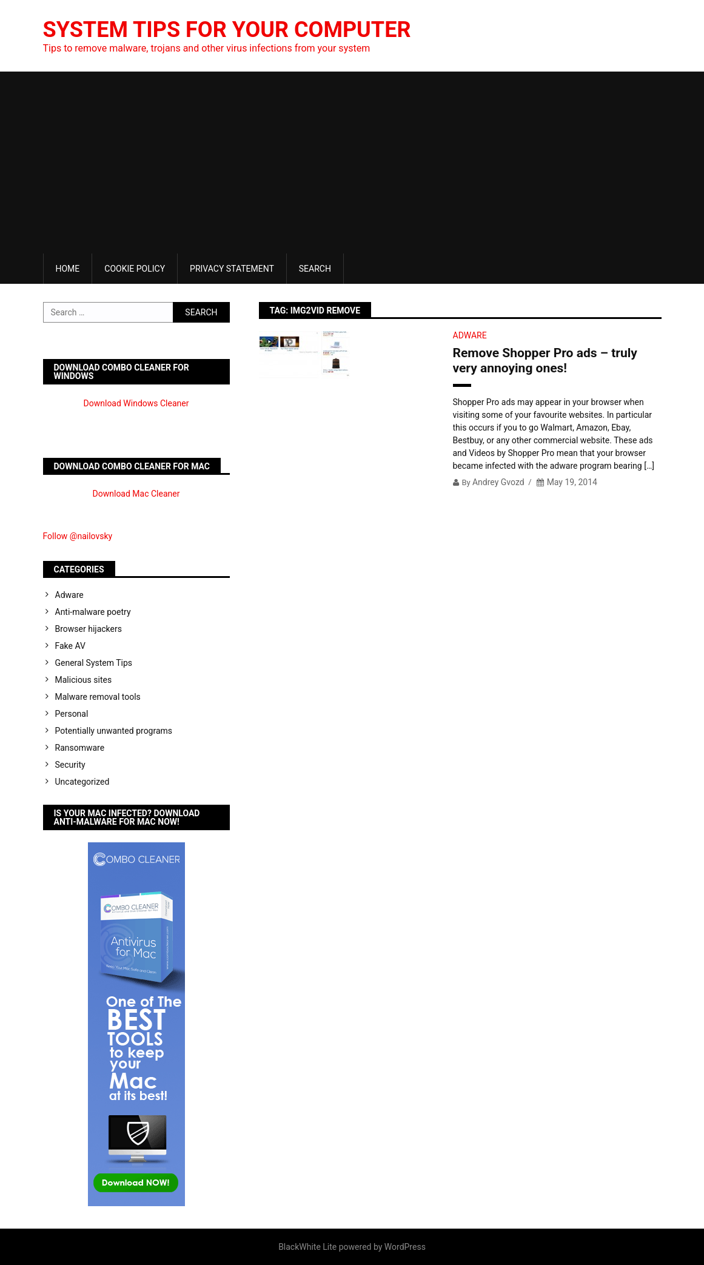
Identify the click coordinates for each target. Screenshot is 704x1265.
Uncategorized (82, 782)
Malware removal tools (98, 697)
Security (70, 765)
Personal (72, 714)
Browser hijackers (88, 629)
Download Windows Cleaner (136, 403)
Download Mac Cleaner (136, 493)
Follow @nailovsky (78, 536)
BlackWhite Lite (307, 1247)
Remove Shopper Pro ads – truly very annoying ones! (545, 360)
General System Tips (94, 663)
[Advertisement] (352, 162)
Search (315, 268)
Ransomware (80, 748)
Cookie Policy (134, 268)
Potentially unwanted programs (114, 731)
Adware (470, 335)
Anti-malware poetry (93, 612)
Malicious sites (83, 680)
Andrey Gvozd (498, 482)
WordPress (405, 1247)
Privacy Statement (232, 268)
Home (68, 268)
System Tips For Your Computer (227, 29)
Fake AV (70, 646)
